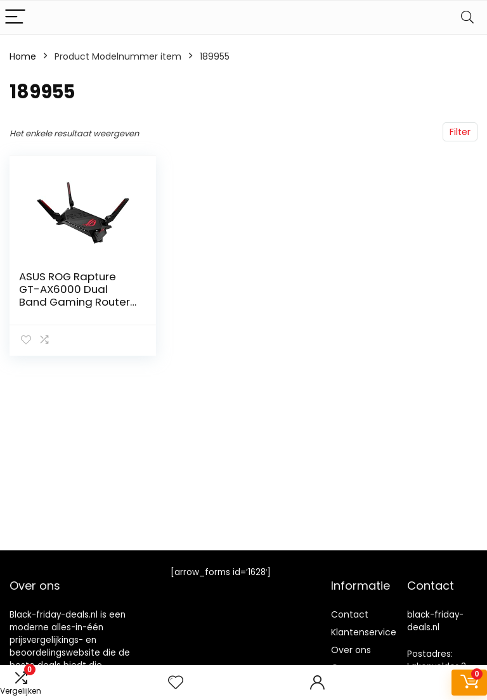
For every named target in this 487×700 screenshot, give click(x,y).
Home (23, 56)
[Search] (467, 17)
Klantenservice (363, 632)
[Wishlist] (175, 682)
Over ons (351, 650)
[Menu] (15, 17)
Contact (349, 614)
